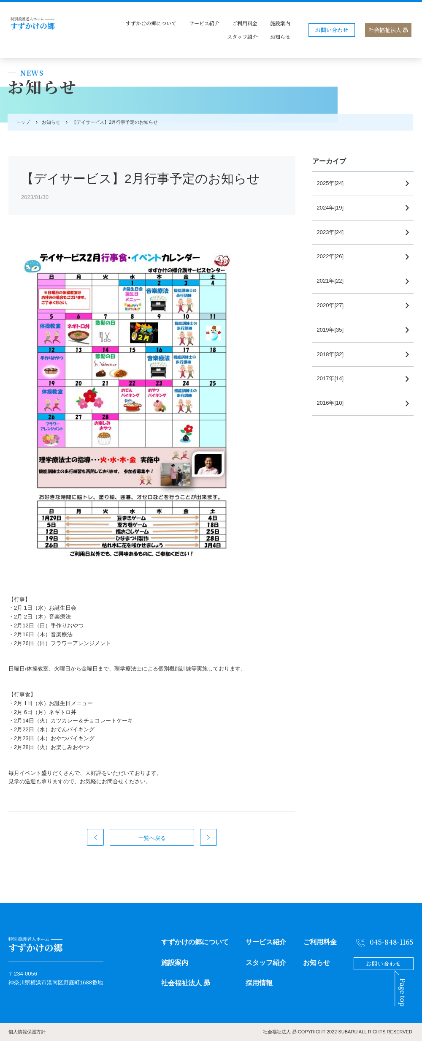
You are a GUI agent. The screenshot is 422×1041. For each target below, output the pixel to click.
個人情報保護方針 (27, 1031)
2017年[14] (334, 378)
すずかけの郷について (151, 23)
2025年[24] (334, 183)
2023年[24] (334, 232)
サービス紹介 (204, 23)
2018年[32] (334, 354)
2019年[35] (334, 330)
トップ (22, 122)
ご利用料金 (244, 23)
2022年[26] (334, 256)
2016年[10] (334, 403)
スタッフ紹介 (242, 36)
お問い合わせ (331, 30)
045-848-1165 (392, 942)
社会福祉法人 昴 (388, 30)
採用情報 (259, 982)
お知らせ (280, 36)
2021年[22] (334, 281)
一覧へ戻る (152, 838)
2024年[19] (334, 207)
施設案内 (280, 23)
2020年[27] (334, 305)
